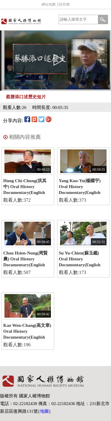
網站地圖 (48, 4)
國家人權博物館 (27, 21)
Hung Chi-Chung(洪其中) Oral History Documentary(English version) (24, 187)
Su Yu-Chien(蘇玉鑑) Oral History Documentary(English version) (80, 260)
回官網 (64, 4)
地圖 (44, 411)
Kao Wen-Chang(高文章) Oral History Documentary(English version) (27, 332)
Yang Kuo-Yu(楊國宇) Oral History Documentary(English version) (80, 187)
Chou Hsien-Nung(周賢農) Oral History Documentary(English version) (25, 260)
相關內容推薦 (25, 137)
